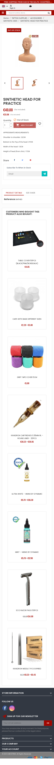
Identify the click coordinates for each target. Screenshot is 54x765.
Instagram (12, 708)
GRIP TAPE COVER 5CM (27, 377)
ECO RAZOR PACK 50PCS (27, 610)
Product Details (14, 192)
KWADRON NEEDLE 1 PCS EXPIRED (27, 668)
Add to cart (24, 125)
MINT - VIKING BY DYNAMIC (27, 552)
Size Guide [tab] (30, 192)
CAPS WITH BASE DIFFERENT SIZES (27, 319)
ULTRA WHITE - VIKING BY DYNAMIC (27, 494)
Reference (9, 199)
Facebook (5, 708)
